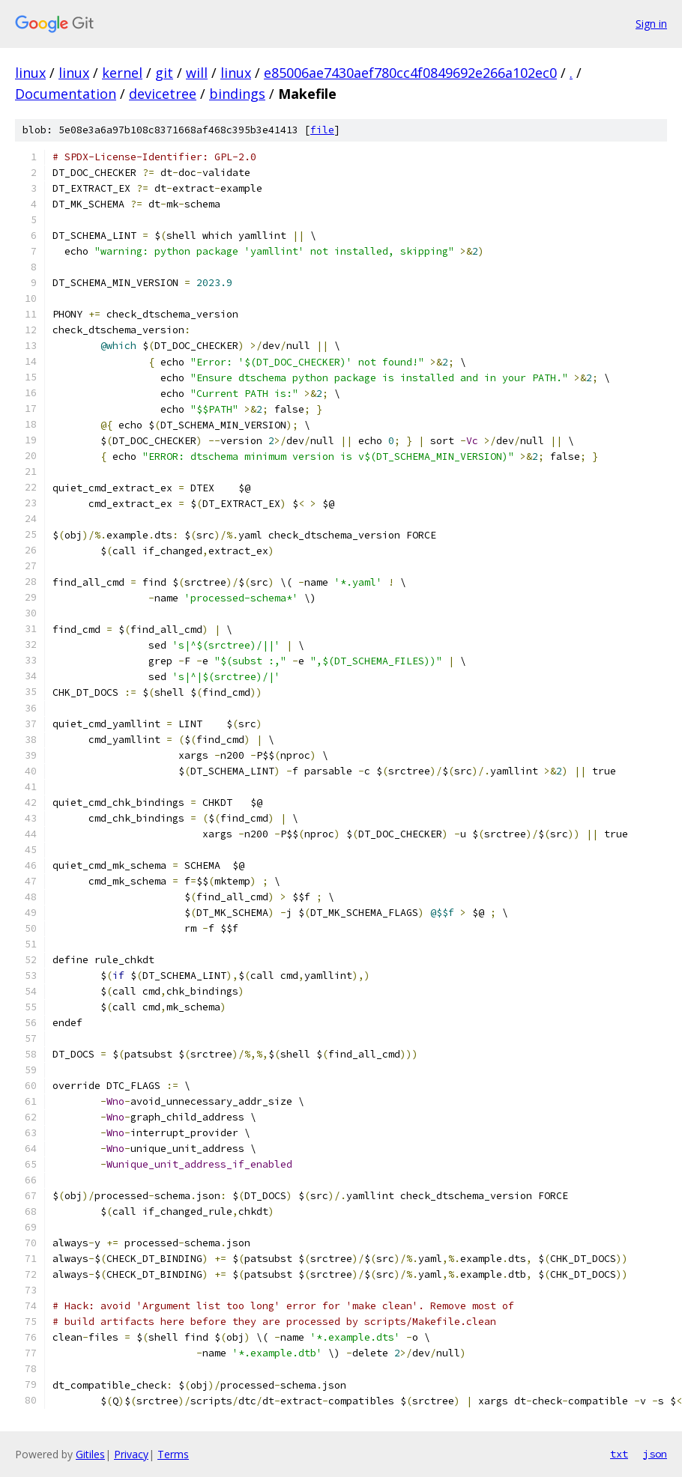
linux (30, 73)
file (322, 130)
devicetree (162, 94)
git (164, 73)
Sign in (651, 23)
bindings (237, 94)
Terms (173, 1454)
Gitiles (90, 1454)
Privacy (131, 1454)
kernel (122, 73)
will (197, 73)
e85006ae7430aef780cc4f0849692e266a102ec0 (410, 73)
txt (619, 1454)
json (655, 1454)
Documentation (65, 94)
